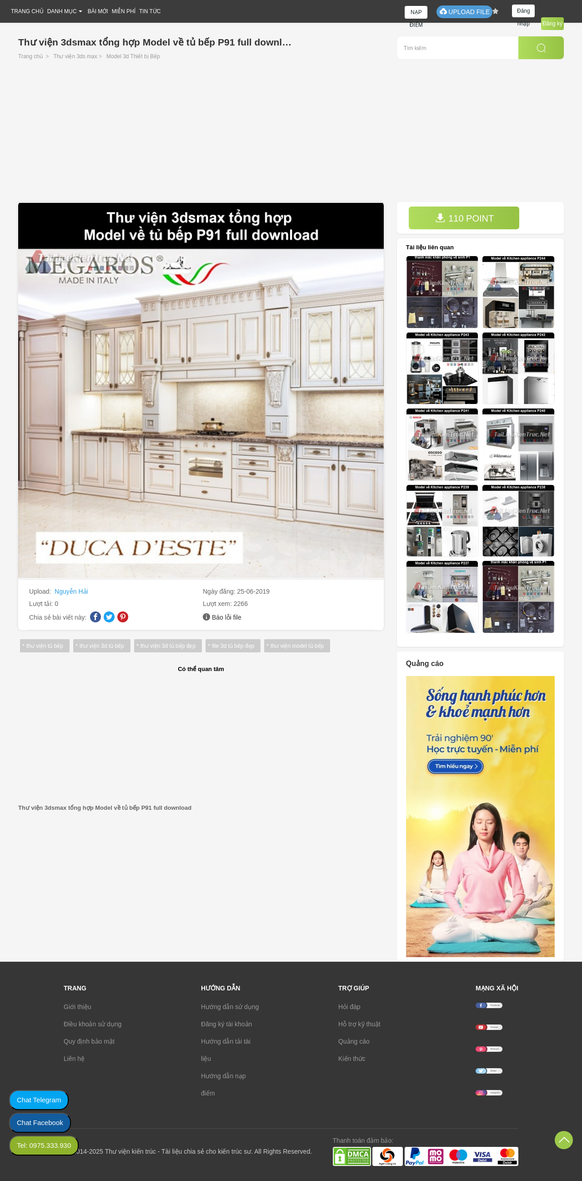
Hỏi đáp (349, 1006)
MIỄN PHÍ (123, 11)
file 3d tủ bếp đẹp (233, 646)
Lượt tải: (42, 603)
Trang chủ (30, 56)
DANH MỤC (62, 11)
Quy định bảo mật (89, 1041)
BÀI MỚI (98, 11)
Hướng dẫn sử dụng (230, 1006)
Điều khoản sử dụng (92, 1024)
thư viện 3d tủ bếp (102, 646)
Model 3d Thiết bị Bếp (133, 56)
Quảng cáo (354, 1041)
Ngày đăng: (220, 591)
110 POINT (464, 218)
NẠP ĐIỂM (416, 14)
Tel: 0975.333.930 (44, 1145)
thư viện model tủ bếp (297, 646)
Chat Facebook (40, 1122)
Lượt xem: (218, 603)
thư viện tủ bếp (44, 646)
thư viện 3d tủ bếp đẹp (168, 646)
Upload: (41, 591)
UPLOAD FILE (464, 11)
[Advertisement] (291, 133)
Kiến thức (352, 1058)
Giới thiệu (77, 1006)
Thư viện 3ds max (75, 56)
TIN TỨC (150, 11)
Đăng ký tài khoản (226, 1024)
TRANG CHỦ (27, 11)
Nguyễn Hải (71, 591)
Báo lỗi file (226, 617)
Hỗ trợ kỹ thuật (359, 1024)
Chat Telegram (39, 1100)
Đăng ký (552, 23)
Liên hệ (74, 1058)
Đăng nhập (523, 12)
